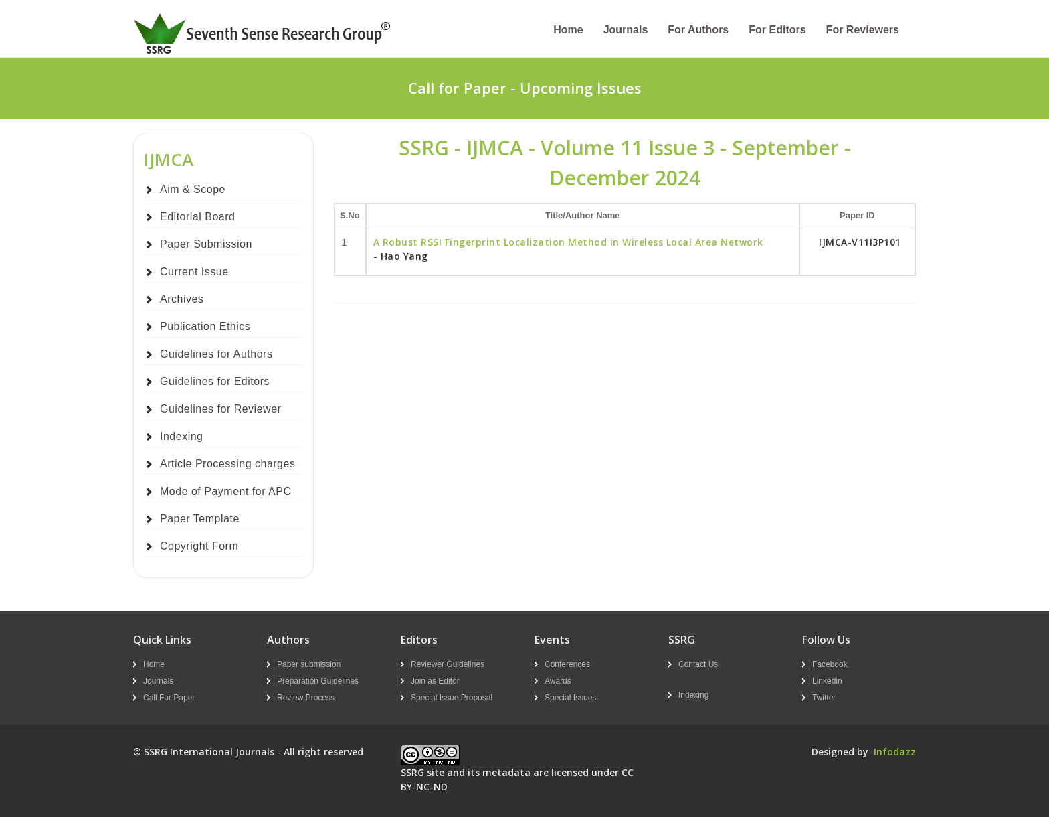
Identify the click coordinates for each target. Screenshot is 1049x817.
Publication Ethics (205, 326)
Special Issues (570, 697)
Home (568, 29)
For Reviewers (862, 29)
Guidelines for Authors (216, 354)
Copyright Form (199, 546)
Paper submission (309, 664)
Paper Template (200, 518)
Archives (181, 299)
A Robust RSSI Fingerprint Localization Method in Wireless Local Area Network (568, 242)
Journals (625, 29)
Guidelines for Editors (215, 381)
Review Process (306, 697)
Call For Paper (169, 697)
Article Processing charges (227, 463)
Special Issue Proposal (451, 697)
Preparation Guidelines (318, 681)
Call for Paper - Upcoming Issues (525, 88)
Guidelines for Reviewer (220, 409)
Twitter (824, 697)
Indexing (181, 436)
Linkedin (827, 681)
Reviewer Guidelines (447, 664)
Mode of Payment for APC (225, 491)
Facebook (830, 664)
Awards (558, 681)
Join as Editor (435, 681)
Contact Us (698, 664)
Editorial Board (197, 216)
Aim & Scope (192, 189)
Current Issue (194, 271)
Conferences (567, 664)
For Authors (698, 29)
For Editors (777, 29)
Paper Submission (206, 244)
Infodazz (895, 751)
